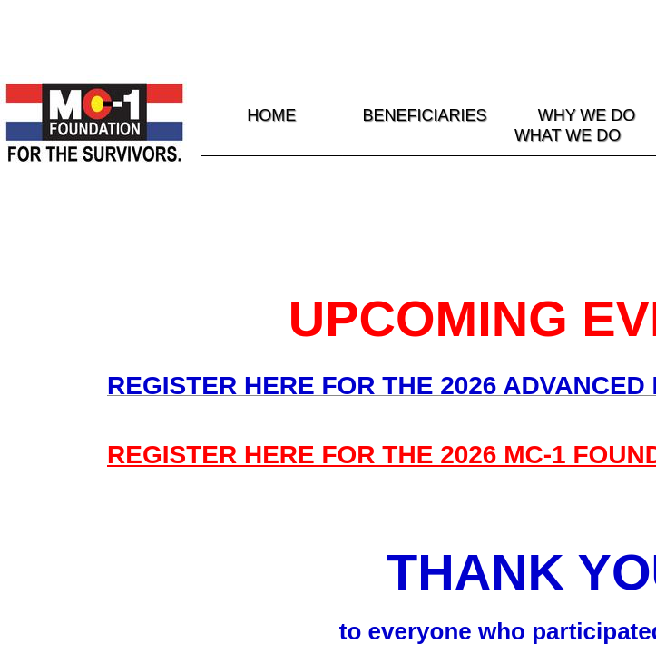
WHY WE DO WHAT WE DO (575, 125)
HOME (271, 115)
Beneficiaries (425, 115)
